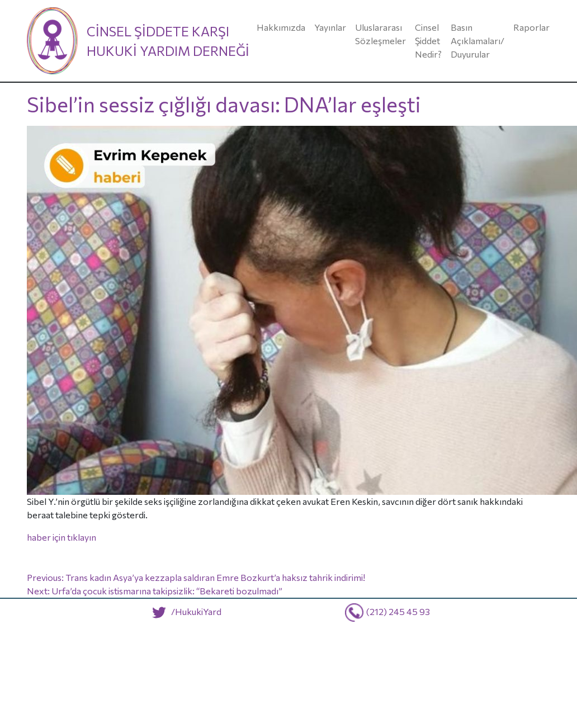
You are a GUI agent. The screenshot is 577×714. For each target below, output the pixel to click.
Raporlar (531, 27)
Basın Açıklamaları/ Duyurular (477, 40)
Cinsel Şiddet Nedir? (428, 40)
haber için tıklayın (61, 537)
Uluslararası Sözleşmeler (380, 34)
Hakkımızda (281, 27)
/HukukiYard (184, 611)
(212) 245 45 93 (398, 611)
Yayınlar (330, 27)
